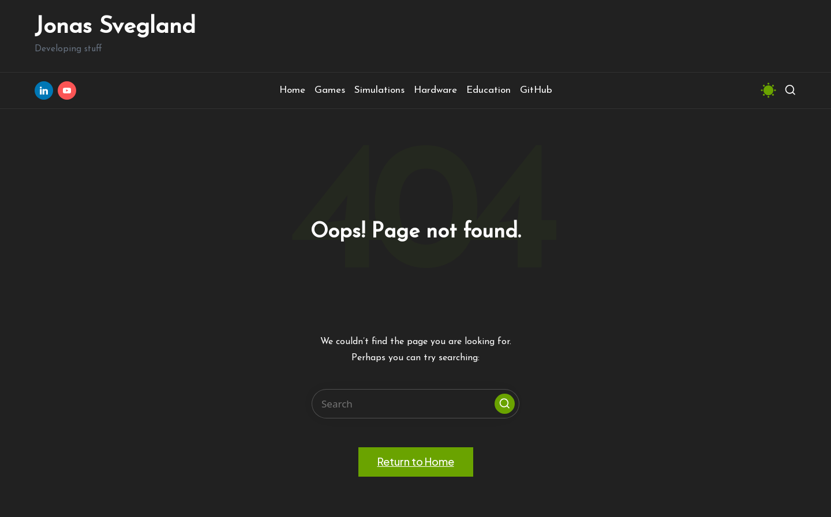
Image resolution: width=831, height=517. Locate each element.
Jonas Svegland (115, 27)
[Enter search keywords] (415, 403)
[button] (505, 404)
